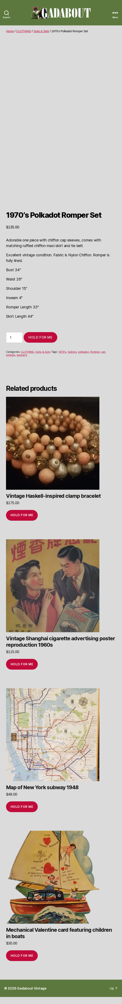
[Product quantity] (14, 344)
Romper (95, 358)
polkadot (83, 358)
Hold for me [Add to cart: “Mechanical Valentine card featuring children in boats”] (22, 963)
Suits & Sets (41, 31)
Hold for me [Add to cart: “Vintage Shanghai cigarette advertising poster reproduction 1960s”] (22, 671)
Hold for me (40, 344)
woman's (22, 362)
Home (10, 31)
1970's (62, 358)
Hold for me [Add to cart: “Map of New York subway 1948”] (22, 814)
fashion (72, 358)
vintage (10, 362)
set (103, 358)
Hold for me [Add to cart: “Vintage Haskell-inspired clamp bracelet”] (22, 522)
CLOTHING (23, 31)
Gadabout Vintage (31, 995)
